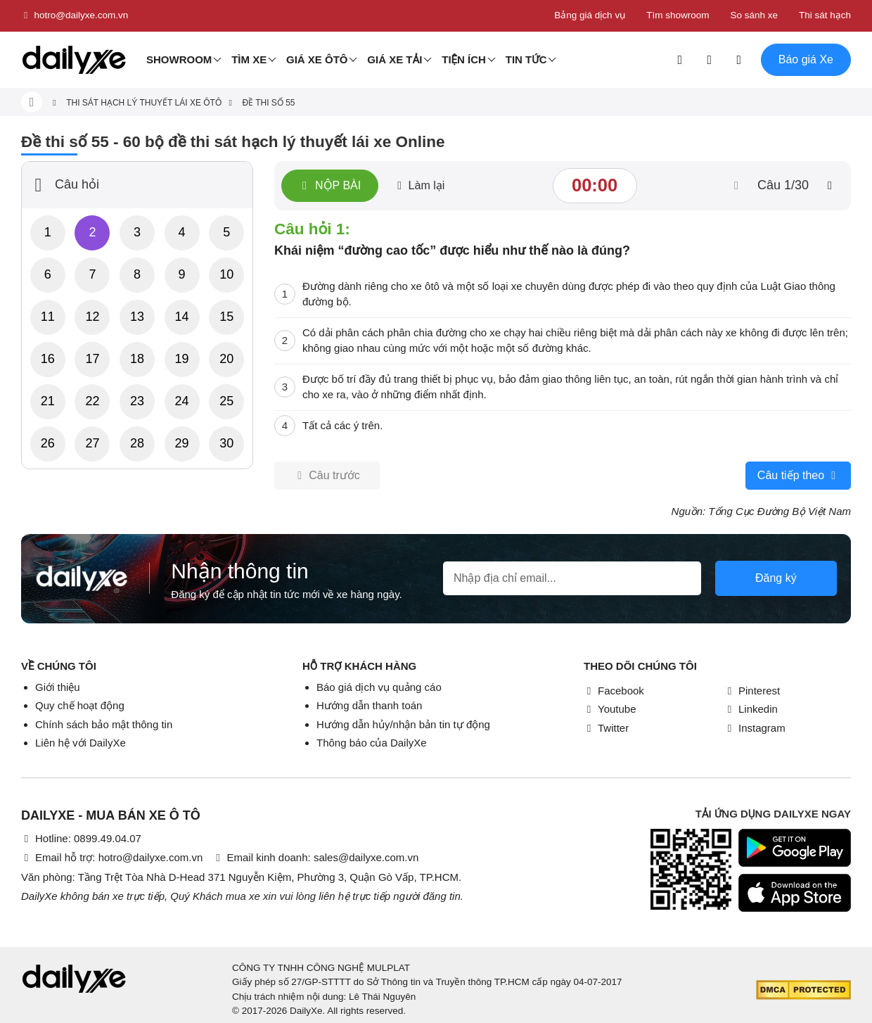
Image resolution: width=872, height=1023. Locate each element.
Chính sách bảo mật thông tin (103, 724)
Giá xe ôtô (317, 59)
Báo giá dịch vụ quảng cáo (379, 687)
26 (48, 443)
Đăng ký (776, 578)
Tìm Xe (249, 59)
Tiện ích (464, 59)
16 (48, 359)
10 (226, 274)
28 (137, 443)
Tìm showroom (677, 15)
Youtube (610, 709)
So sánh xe (754, 15)
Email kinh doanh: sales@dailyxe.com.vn (315, 857)
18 (137, 359)
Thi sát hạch (825, 15)
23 (137, 401)
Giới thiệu (57, 687)
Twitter (606, 728)
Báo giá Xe (805, 59)
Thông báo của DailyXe (371, 743)
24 (182, 401)
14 (182, 317)
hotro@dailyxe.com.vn (74, 15)
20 (226, 359)
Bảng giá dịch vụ (589, 15)
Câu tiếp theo (798, 475)
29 (182, 443)
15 (226, 317)
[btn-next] (830, 186)
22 (92, 401)
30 (226, 443)
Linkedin (751, 709)
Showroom (179, 59)
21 (48, 401)
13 (137, 317)
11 (48, 317)
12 (92, 317)
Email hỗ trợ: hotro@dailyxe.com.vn (112, 857)
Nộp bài (330, 185)
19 (182, 359)
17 (92, 359)
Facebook (614, 691)
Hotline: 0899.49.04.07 (81, 838)
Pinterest (752, 691)
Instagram (755, 728)
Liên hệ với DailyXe (80, 743)
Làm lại (419, 185)
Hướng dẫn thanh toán (369, 705)
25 (226, 401)
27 (92, 443)
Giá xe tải (394, 59)
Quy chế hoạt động (79, 705)
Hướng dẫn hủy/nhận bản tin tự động (403, 724)
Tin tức (526, 59)
